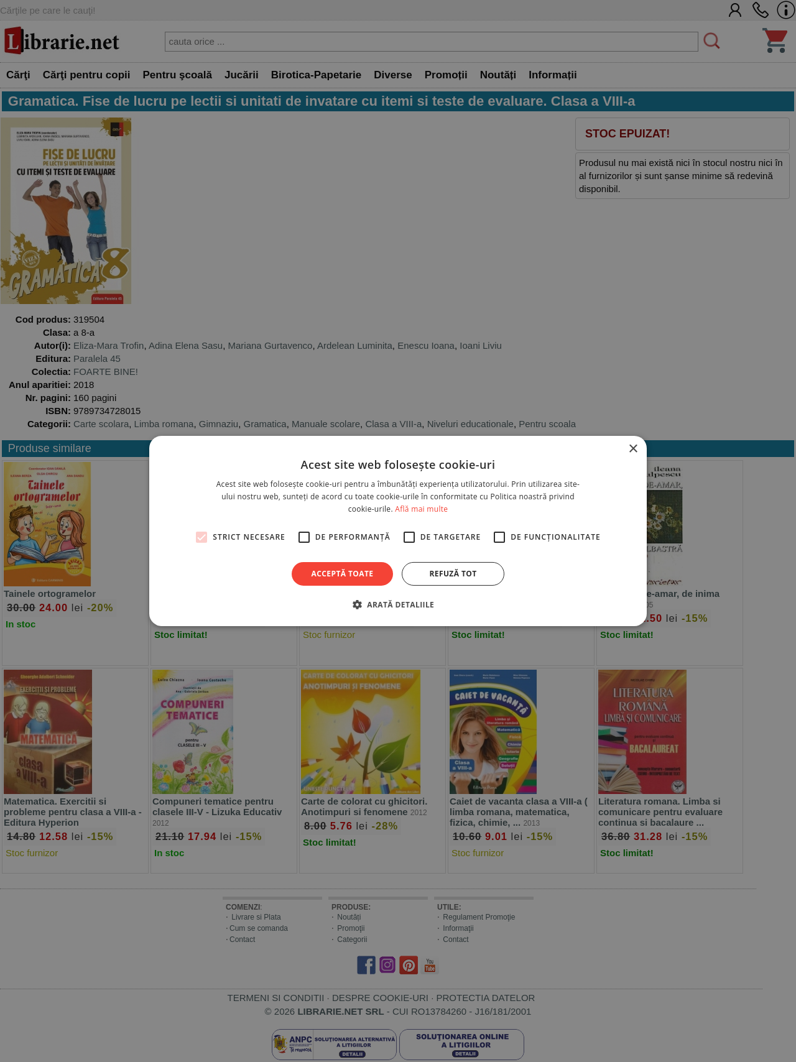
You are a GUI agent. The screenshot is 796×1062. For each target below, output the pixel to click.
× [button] (632, 449)
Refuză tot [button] (452, 573)
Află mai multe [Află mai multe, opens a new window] (421, 509)
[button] (398, 604)
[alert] (398, 531)
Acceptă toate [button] (343, 573)
